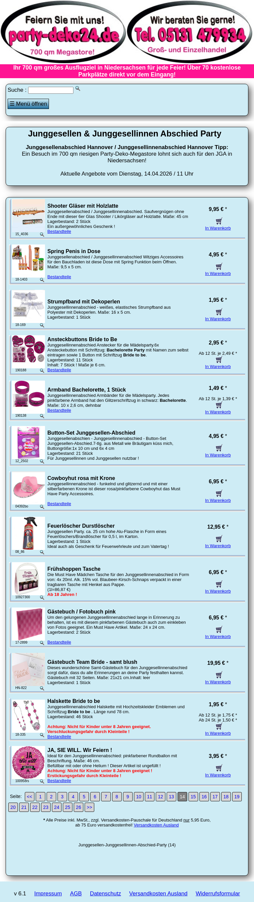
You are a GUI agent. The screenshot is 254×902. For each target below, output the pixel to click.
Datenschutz (105, 893)
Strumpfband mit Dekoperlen (83, 301)
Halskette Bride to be (73, 701)
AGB (76, 893)
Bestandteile (59, 231)
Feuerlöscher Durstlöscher (81, 526)
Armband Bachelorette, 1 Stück (86, 390)
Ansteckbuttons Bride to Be (82, 339)
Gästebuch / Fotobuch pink (81, 611)
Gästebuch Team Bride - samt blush (92, 662)
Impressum (48, 893)
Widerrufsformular (218, 893)
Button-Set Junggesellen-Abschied (91, 433)
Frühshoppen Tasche (74, 569)
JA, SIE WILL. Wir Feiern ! (79, 750)
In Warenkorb (218, 226)
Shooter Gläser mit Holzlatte (82, 206)
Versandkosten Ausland (156, 824)
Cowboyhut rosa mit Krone (81, 478)
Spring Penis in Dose (73, 251)
